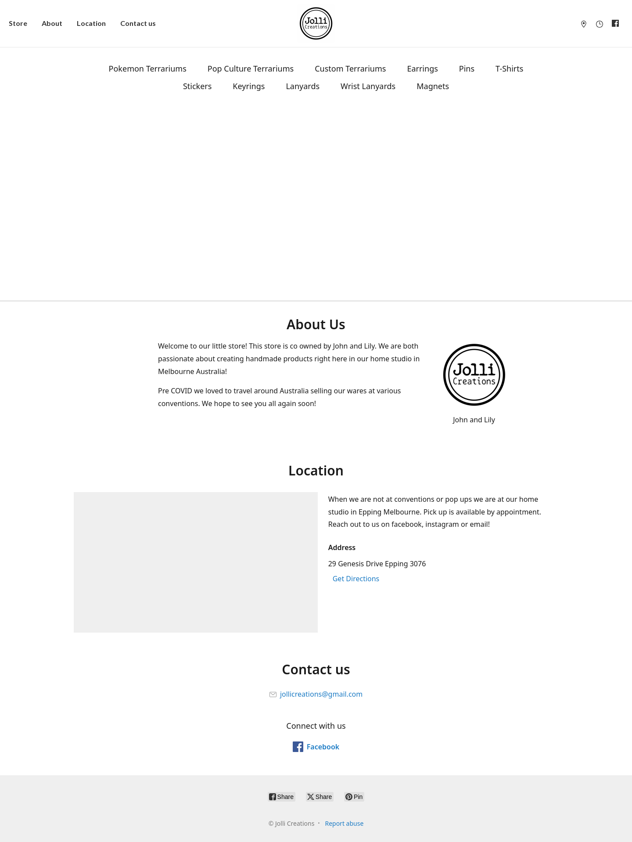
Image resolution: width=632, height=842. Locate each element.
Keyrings (249, 86)
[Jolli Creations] (316, 23)
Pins (466, 68)
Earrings (422, 68)
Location (91, 23)
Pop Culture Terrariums (251, 68)
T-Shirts (509, 68)
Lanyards (303, 86)
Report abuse (344, 823)
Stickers (197, 86)
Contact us (138, 23)
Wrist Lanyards (368, 86)
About (52, 23)
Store (18, 23)
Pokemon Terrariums (148, 68)
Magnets (433, 86)
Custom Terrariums (350, 68)
